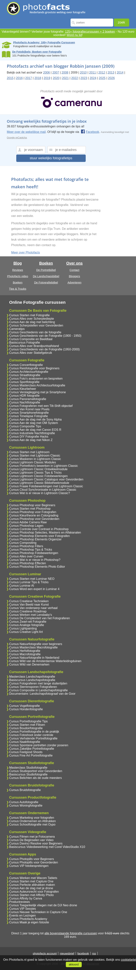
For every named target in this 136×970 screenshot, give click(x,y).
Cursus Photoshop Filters (26, 546)
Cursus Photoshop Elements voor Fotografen (39, 536)
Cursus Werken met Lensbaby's (30, 614)
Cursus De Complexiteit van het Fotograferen (39, 618)
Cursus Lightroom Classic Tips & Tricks (35, 472)
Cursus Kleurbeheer (22, 388)
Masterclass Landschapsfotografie (32, 676)
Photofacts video (17, 276)
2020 (56, 78)
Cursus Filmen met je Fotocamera (32, 836)
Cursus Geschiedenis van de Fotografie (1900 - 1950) (45, 335)
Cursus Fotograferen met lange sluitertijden (38, 683)
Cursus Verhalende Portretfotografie (33, 738)
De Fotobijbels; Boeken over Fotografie (37, 51)
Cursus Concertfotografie (26, 364)
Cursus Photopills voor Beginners (31, 859)
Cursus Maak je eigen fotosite (29, 922)
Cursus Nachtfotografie (24, 402)
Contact (74, 270)
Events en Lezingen (22, 915)
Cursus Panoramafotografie (27, 399)
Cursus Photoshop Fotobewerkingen (33, 553)
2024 (93, 78)
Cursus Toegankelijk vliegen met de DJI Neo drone (43, 905)
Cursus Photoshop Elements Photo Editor (37, 566)
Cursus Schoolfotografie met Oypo (32, 824)
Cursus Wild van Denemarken (29, 664)
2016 (19, 78)
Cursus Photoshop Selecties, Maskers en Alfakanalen (45, 532)
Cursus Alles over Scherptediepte (31, 318)
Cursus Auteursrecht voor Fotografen (34, 891)
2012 (101, 72)
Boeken (18, 282)
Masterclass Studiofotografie (28, 767)
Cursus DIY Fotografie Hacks (28, 436)
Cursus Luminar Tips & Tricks (28, 582)
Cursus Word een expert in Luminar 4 (34, 589)
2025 (102, 78)
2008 (64, 72)
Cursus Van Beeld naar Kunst (29, 604)
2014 (120, 72)
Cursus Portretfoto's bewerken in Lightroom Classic (43, 465)
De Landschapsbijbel (46, 276)
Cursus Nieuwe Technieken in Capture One (38, 912)
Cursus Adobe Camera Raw (28, 522)
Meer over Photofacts (25, 252)
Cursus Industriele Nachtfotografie (32, 433)
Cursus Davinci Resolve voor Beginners (35, 843)
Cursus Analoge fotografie (26, 625)
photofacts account (45, 953)
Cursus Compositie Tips (25, 426)
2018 (37, 78)
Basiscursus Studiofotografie (28, 774)
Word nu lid (74, 35)
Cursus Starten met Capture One (31, 881)
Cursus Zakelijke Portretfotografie (31, 748)
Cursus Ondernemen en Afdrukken (32, 821)
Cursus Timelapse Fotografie (28, 416)
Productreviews (19, 901)
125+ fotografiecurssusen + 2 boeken (90, 31)
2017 (28, 78)
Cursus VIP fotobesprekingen (28, 865)
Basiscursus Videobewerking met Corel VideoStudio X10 (47, 846)
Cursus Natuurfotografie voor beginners (35, 644)
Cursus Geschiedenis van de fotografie (35, 332)
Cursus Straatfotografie (24, 375)
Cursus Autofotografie (23, 802)
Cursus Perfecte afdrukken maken (32, 884)
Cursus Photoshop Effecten (27, 563)
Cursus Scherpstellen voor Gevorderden (36, 325)
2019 (47, 78)
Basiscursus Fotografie (24, 342)
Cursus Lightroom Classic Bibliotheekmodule (39, 482)
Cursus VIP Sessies (22, 908)
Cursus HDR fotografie (24, 395)
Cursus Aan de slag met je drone (31, 888)
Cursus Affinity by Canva (25, 898)
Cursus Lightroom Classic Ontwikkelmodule (38, 469)
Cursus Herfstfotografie (24, 650)
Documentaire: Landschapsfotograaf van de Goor (42, 693)
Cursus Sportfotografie (24, 382)
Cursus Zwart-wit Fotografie (27, 621)
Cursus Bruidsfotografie (25, 790)
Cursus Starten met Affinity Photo (31, 895)
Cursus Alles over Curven (26, 556)
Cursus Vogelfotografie (24, 705)
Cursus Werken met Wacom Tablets (33, 878)
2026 (111, 78)
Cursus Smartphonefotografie (29, 412)
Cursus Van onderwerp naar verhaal (33, 608)
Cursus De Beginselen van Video (31, 840)
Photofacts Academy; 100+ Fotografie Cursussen (44, 42)
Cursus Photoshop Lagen (26, 525)
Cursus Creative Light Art (26, 631)
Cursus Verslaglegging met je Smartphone (37, 392)
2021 (65, 78)
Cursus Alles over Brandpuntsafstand (34, 346)
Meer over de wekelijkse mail (26, 131)
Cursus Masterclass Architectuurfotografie (37, 385)
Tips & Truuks (17, 288)
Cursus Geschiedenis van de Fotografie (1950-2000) (44, 349)
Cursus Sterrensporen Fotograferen (33, 686)
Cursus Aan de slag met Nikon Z (30, 440)
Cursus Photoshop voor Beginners (32, 505)
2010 (83, 72)
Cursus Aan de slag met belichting (32, 322)
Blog (17, 263)
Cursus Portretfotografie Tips (28, 721)
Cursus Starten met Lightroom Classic (34, 455)
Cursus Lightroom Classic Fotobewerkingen (38, 476)
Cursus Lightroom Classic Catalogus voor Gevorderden (46, 479)
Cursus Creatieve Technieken (29, 601)
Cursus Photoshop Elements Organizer (35, 539)
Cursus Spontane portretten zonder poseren (38, 745)
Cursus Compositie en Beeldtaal (30, 339)
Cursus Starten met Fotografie (29, 315)
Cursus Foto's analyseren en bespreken (35, 378)
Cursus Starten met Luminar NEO (31, 578)
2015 (10, 78)
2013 (111, 72)
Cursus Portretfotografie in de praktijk (34, 731)
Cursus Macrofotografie (24, 654)
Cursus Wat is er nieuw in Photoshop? (34, 559)
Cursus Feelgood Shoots (25, 752)
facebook (83, 953)
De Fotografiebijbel (46, 282)
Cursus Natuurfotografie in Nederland (34, 657)
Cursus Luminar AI (21, 585)
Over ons (74, 263)
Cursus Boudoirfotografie (26, 728)
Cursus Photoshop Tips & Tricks (30, 549)
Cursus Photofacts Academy (28, 919)
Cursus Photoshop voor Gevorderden (34, 518)
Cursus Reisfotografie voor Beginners (34, 368)
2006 (46, 72)
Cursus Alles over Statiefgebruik (30, 352)
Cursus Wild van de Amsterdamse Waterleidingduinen (45, 661)
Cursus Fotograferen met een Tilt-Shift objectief (40, 405)
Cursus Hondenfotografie (26, 709)
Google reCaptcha (17, 137)
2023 (83, 78)
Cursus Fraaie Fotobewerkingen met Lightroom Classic (46, 486)
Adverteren (74, 282)
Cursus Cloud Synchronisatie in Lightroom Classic (42, 489)
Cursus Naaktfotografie (24, 741)
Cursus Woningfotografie (25, 805)
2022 (74, 78)
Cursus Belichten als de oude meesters (35, 777)
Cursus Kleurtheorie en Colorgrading (33, 515)
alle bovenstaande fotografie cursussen (70, 933)
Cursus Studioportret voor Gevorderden (35, 771)
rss (94, 953)
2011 (92, 72)
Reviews (17, 270)
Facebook (90, 131)
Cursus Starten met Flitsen (27, 724)
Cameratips (17, 328)
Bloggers (74, 276)
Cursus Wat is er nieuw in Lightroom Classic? (39, 493)
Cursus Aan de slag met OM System (33, 423)
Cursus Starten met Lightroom (29, 452)
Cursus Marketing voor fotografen (31, 817)
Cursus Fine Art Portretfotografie (30, 755)
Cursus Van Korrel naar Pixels (29, 409)
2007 (55, 72)
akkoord (73, 964)
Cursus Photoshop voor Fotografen (32, 512)
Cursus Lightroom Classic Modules (32, 462)
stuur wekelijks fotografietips (51, 158)
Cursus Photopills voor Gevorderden (33, 862)
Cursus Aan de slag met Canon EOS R (35, 429)
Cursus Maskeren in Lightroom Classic (35, 459)
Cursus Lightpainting (23, 628)
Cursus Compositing (22, 542)
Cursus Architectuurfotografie (28, 371)
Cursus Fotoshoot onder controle (31, 735)
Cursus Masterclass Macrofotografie (33, 647)
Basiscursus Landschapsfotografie (32, 680)
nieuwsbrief (67, 953)
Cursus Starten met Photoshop (30, 508)
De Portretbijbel (46, 270)
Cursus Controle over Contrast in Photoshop (38, 529)
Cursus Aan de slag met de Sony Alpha (35, 419)
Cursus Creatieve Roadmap (27, 611)
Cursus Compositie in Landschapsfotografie (38, 690)
